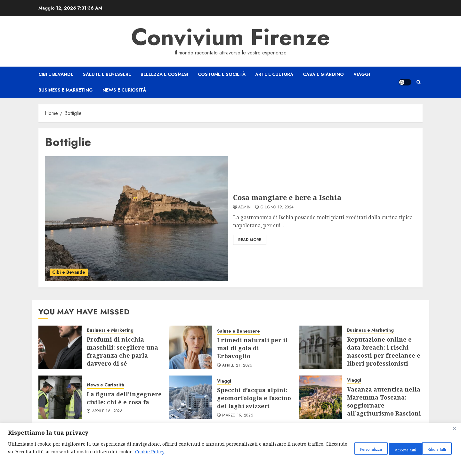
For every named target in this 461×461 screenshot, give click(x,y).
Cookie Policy (191, 452)
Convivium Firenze (230, 37)
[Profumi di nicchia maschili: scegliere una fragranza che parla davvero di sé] (60, 347)
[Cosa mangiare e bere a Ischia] (136, 218)
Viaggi (361, 74)
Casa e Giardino (323, 74)
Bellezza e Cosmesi (164, 74)
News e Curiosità (124, 90)
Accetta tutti (433, 449)
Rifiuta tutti (392, 449)
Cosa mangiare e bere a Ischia (287, 197)
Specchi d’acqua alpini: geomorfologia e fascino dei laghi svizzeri (254, 398)
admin (244, 207)
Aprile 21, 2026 (237, 365)
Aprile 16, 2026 (107, 411)
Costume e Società (222, 74)
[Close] (454, 428)
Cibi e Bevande (55, 74)
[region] (230, 442)
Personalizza (350, 449)
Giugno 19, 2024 (277, 207)
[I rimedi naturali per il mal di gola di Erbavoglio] (190, 347)
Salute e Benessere (107, 74)
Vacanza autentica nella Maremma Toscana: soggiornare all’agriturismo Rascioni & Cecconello (384, 405)
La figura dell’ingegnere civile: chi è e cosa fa (124, 398)
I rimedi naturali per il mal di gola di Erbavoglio (252, 348)
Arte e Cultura (274, 74)
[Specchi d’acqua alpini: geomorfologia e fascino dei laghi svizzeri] (190, 397)
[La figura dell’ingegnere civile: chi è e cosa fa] (60, 397)
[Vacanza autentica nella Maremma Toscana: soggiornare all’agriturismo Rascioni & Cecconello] (320, 397)
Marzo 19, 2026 (237, 415)
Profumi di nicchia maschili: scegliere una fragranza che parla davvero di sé (122, 352)
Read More (249, 240)
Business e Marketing (65, 90)
